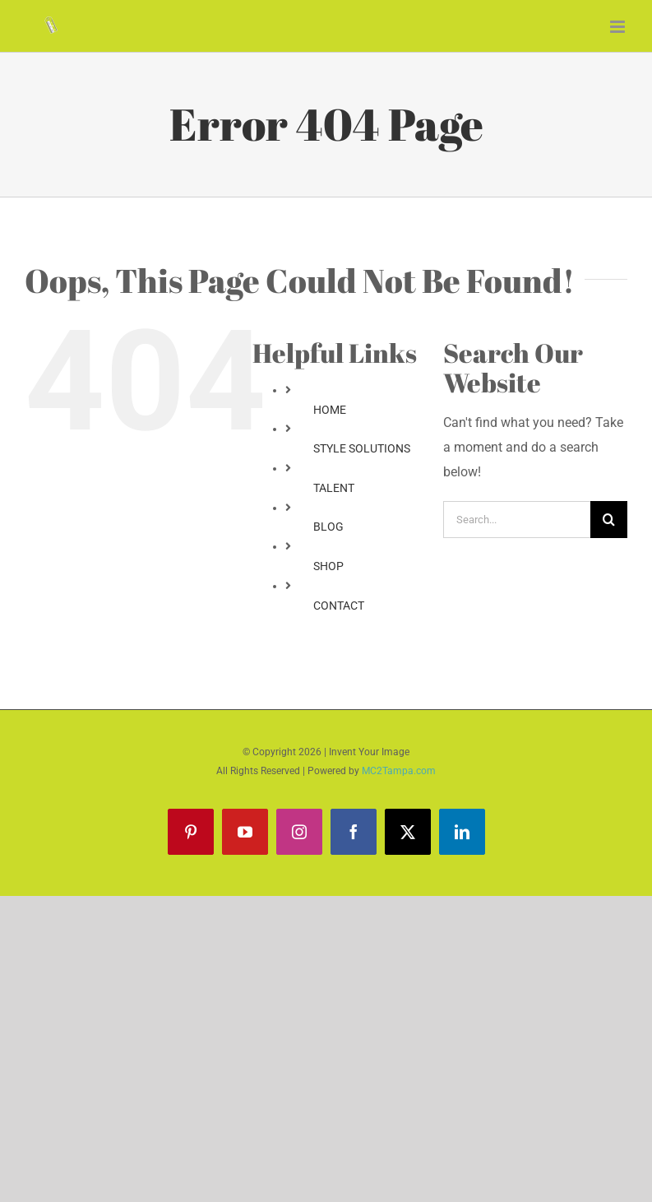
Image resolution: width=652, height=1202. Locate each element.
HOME (329, 409)
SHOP (328, 566)
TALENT (333, 487)
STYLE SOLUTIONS (361, 448)
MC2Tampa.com (399, 771)
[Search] (608, 519)
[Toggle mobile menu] (618, 26)
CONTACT (338, 605)
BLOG (328, 526)
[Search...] (516, 519)
